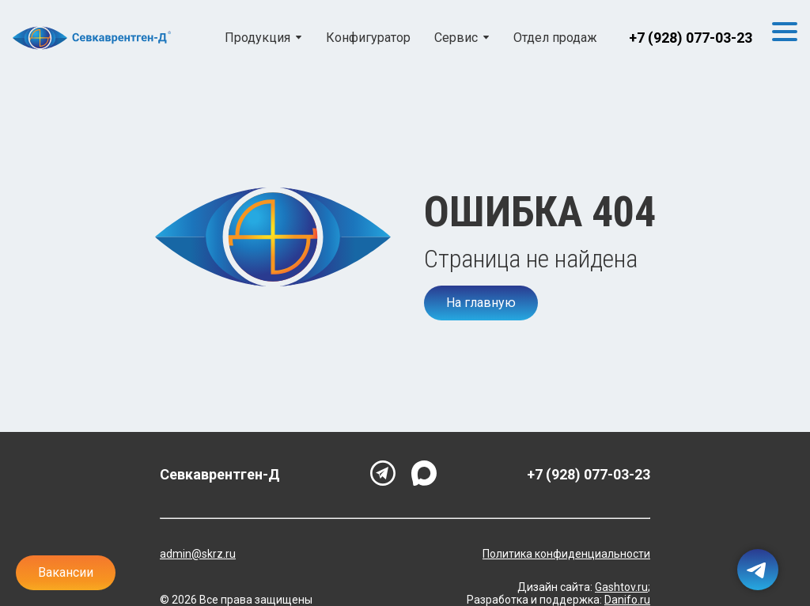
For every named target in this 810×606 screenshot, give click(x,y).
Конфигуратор (368, 38)
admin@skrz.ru (198, 553)
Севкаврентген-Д (220, 475)
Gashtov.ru (621, 587)
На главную (481, 302)
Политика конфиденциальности (566, 553)
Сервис (456, 38)
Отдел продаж (555, 38)
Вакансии (65, 572)
